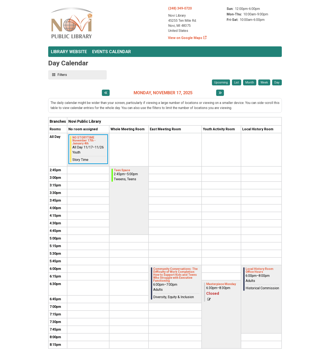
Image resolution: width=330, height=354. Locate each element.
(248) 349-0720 (180, 8)
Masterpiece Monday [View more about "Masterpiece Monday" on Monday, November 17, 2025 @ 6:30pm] (221, 284)
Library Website (69, 51)
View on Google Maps (185, 38)
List (236, 82)
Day (276, 82)
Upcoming (221, 82)
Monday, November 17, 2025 (163, 92)
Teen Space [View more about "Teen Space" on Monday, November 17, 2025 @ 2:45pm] (122, 170)
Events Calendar (111, 51)
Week (264, 82)
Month (249, 82)
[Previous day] (106, 93)
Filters (61, 74)
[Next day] (220, 93)
